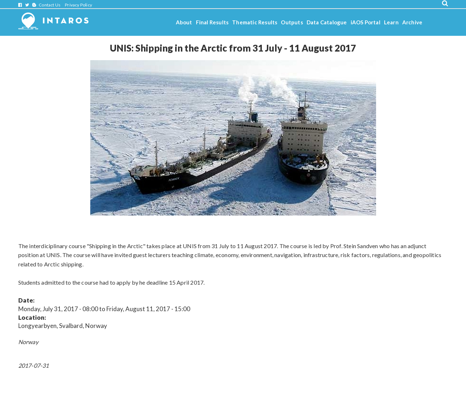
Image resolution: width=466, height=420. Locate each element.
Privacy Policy (78, 5)
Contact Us (50, 5)
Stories (185, 41)
